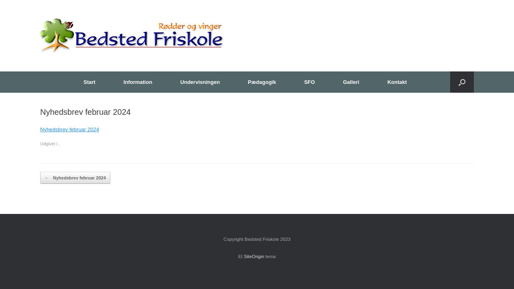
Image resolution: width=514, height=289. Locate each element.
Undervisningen (200, 82)
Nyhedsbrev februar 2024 (69, 129)
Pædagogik (262, 82)
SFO (309, 82)
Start (90, 82)
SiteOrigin (254, 256)
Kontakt (397, 82)
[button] (462, 82)
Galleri (351, 82)
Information (138, 82)
